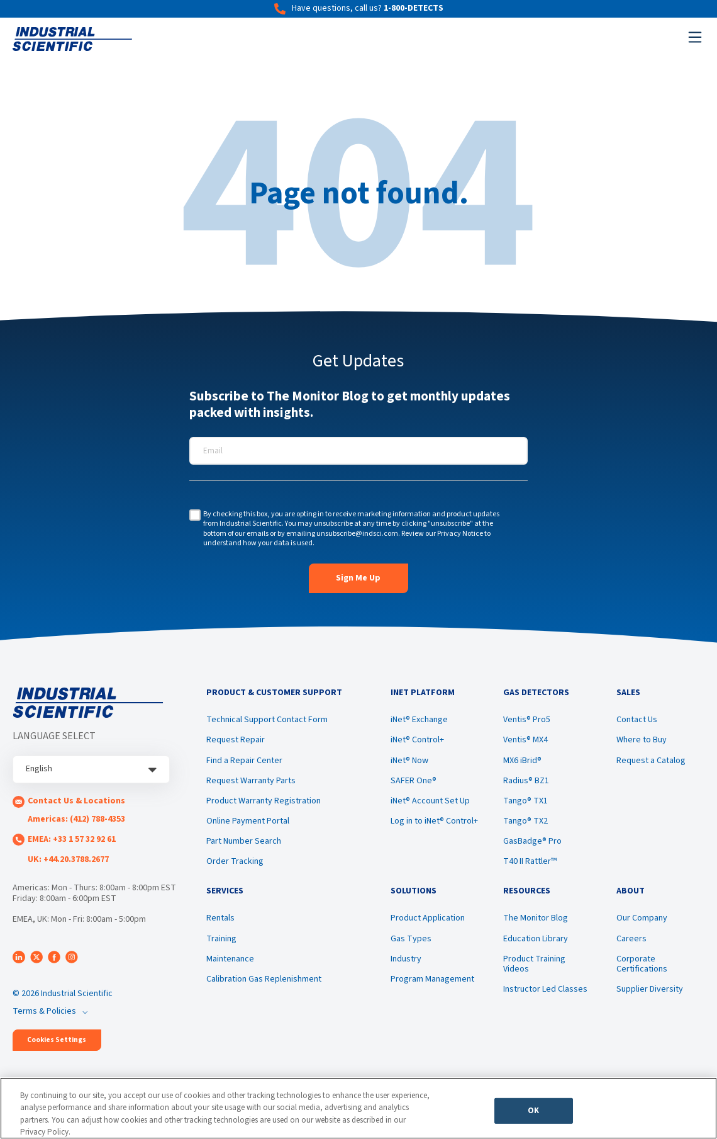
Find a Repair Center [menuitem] (244, 761)
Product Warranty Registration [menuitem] (263, 802)
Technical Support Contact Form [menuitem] (267, 721)
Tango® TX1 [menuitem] (525, 802)
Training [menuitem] (221, 940)
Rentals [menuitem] (220, 920)
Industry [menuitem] (406, 961)
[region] (358, 1108)
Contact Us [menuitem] (636, 721)
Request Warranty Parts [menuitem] (251, 782)
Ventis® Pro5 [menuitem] (526, 721)
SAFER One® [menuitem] (413, 782)
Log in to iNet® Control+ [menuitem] (434, 822)
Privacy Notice (460, 533)
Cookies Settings (56, 1040)
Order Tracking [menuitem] (235, 862)
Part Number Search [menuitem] (243, 842)
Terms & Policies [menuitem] (44, 1011)
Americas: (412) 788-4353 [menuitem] (76, 819)
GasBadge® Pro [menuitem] (532, 842)
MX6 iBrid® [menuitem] (522, 761)
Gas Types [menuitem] (411, 940)
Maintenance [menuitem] (230, 961)
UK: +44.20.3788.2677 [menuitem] (68, 859)
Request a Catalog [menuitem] (651, 761)
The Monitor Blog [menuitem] (535, 920)
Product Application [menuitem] (428, 920)
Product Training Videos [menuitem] (534, 966)
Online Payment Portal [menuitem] (247, 822)
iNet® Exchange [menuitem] (419, 721)
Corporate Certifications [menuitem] (641, 966)
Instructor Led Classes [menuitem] (545, 991)
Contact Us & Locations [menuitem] (76, 801)
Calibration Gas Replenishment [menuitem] (263, 981)
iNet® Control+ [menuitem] (417, 741)
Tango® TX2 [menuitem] (525, 822)
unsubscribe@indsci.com (357, 533)
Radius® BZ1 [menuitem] (526, 782)
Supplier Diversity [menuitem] (649, 991)
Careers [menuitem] (631, 940)
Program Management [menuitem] (432, 981)
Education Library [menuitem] (535, 940)
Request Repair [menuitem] (235, 741)
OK (533, 1112)
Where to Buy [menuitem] (641, 741)
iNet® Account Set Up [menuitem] (430, 802)
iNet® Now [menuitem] (409, 761)
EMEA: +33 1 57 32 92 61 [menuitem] (72, 839)
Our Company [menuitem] (641, 920)
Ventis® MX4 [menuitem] (525, 741)
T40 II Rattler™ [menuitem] (530, 862)
